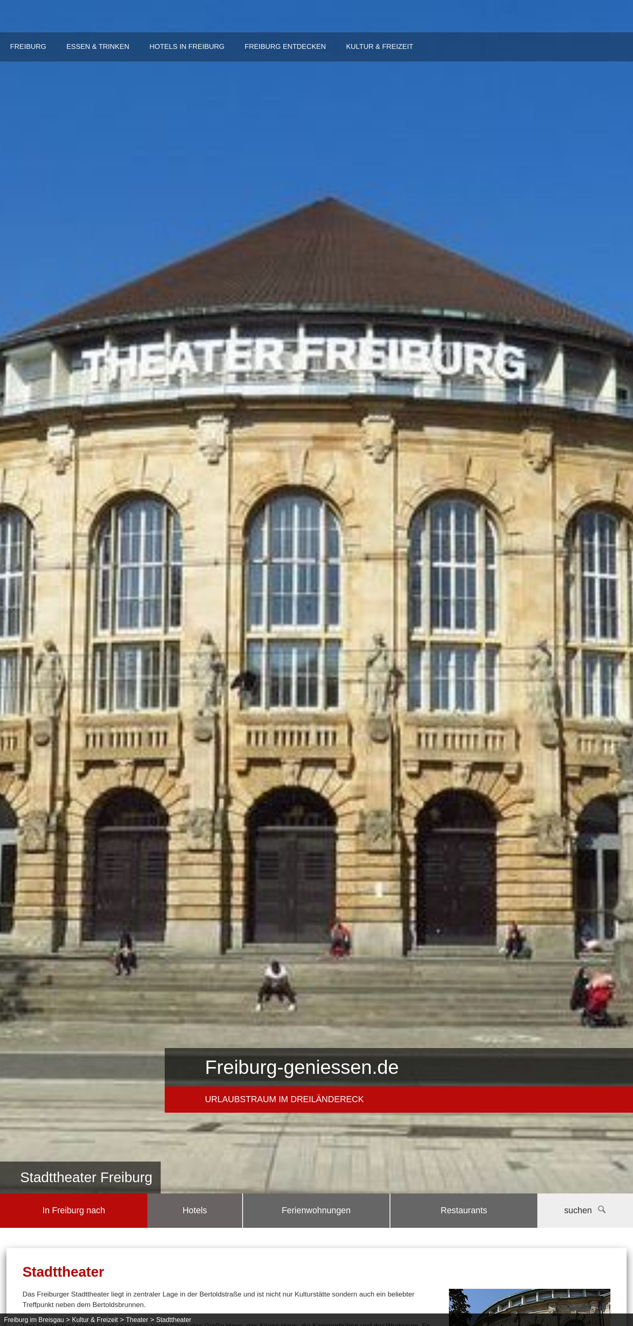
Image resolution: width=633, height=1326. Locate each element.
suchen (585, 1210)
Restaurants (464, 1210)
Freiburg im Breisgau (34, 1319)
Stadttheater (173, 1319)
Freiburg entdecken (285, 46)
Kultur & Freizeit (379, 46)
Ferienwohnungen (316, 1210)
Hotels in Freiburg (186, 46)
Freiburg (28, 46)
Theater (137, 1319)
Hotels (194, 1210)
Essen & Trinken (98, 46)
